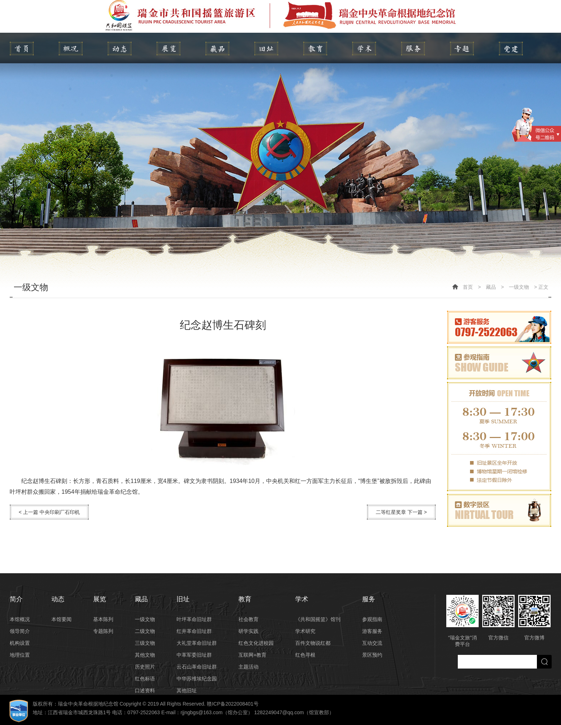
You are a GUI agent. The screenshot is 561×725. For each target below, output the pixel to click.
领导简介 (20, 631)
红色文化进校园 (256, 643)
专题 (462, 49)
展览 (168, 49)
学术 (364, 49)
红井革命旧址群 (194, 631)
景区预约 (372, 655)
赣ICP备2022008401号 (232, 704)
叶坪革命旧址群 (194, 619)
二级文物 (145, 631)
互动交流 (372, 643)
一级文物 (519, 287)
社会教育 (248, 619)
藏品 (217, 49)
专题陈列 (103, 631)
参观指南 (372, 619)
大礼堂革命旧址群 (197, 643)
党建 (511, 49)
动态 (119, 49)
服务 (413, 49)
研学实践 (248, 631)
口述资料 (145, 690)
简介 (70, 49)
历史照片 (145, 667)
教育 (315, 49)
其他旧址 (187, 690)
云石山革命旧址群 (197, 667)
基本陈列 (103, 619)
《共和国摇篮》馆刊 (318, 619)
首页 (468, 287)
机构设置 (20, 643)
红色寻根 (305, 655)
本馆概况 (20, 619)
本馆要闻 (61, 619)
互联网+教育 (252, 655)
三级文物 (145, 643)
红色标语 (145, 678)
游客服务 (372, 631)
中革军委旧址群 (194, 655)
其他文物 (145, 655)
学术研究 (305, 631)
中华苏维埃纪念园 (197, 678)
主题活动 (248, 667)
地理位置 (20, 655)
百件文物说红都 (312, 643)
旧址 (266, 49)
